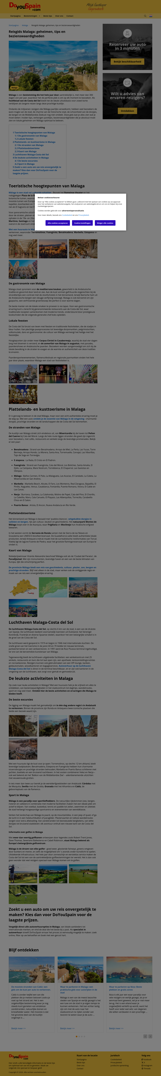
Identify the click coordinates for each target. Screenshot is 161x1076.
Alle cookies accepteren (58, 223)
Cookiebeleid (67, 215)
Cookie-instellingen (82, 223)
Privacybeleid (83, 215)
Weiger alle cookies (105, 223)
